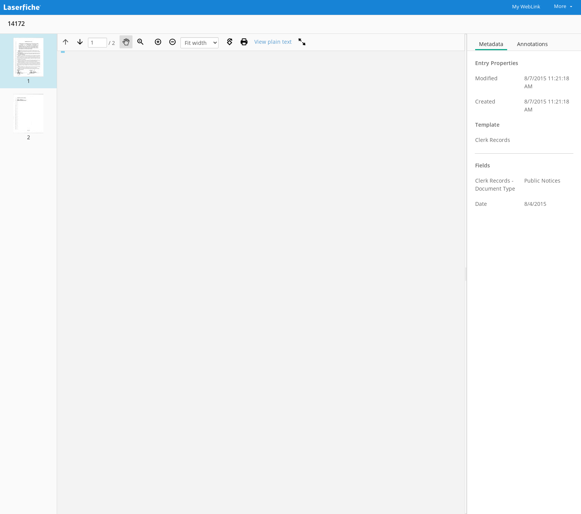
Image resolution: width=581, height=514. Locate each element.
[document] (524, 274)
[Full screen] (301, 41)
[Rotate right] (229, 41)
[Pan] (126, 41)
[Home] (40, 6)
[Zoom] (140, 41)
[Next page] (79, 41)
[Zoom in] (158, 41)
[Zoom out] (172, 41)
